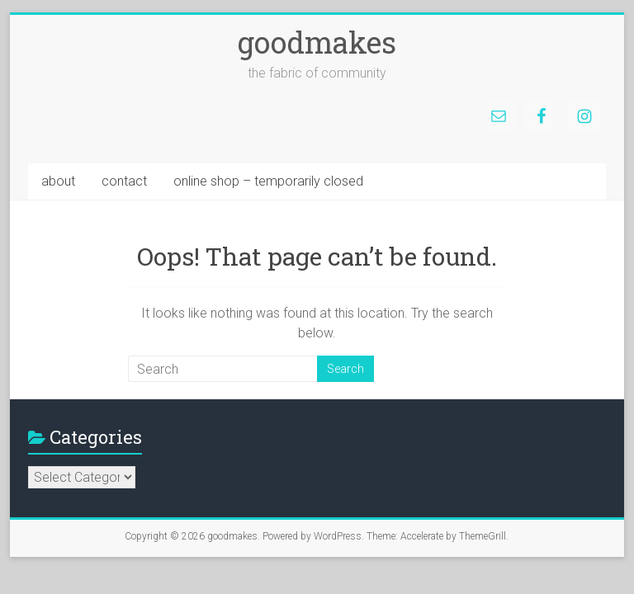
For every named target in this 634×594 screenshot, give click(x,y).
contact (124, 181)
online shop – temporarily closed (268, 181)
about (58, 181)
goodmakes (317, 42)
